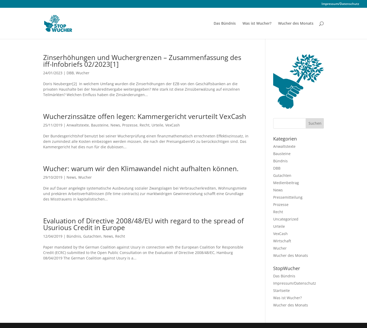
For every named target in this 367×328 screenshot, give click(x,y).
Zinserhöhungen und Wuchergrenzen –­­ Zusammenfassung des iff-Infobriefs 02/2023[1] (142, 61)
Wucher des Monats (295, 24)
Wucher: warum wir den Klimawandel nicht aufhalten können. (141, 168)
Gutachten (92, 236)
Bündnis (74, 236)
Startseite (281, 290)
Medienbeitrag (286, 182)
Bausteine (99, 125)
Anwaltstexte (78, 125)
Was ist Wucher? (257, 24)
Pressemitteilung (288, 197)
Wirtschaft (282, 240)
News (115, 125)
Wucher (82, 72)
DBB (70, 72)
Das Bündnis (225, 24)
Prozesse (129, 125)
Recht (144, 125)
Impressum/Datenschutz (340, 4)
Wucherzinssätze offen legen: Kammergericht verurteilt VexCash (144, 116)
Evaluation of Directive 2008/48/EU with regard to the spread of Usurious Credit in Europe (143, 224)
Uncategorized (285, 219)
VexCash (172, 125)
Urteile (157, 125)
